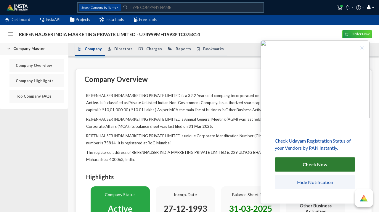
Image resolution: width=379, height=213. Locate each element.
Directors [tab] (120, 48)
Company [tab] (90, 48)
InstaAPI (50, 19)
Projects (80, 19)
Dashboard (17, 19)
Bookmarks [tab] (210, 48)
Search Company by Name (98, 7)
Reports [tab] (179, 48)
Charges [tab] (150, 48)
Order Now (357, 34)
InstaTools (111, 19)
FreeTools (145, 19)
